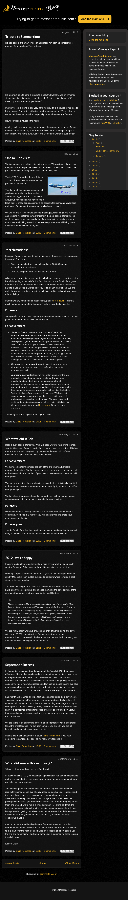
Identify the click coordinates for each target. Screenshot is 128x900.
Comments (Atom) (48, 874)
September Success (19, 665)
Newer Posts (12, 863)
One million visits (17, 158)
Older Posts (72, 863)
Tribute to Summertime (22, 37)
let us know (44, 405)
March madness (16, 250)
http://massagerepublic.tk (105, 100)
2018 (95, 161)
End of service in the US (107, 151)
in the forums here (51, 735)
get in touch (59, 300)
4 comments (50, 421)
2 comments (50, 746)
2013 (95, 182)
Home (42, 863)
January (100, 156)
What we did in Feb (19, 439)
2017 (95, 165)
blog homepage (97, 84)
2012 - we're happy (19, 558)
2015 (95, 174)
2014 (95, 178)
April (98, 143)
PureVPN (105, 123)
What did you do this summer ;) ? (28, 763)
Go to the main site (98, 40)
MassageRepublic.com (100, 56)
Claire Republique (24, 141)
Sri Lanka (100, 146)
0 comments (50, 141)
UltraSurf (117, 123)
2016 (95, 170)
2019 (95, 139)
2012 (95, 186)
